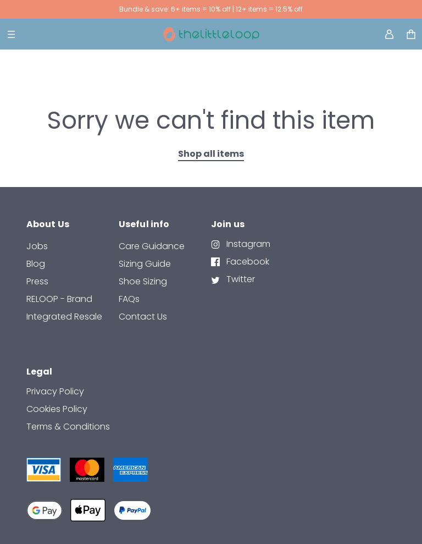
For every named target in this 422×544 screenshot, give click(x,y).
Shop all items (211, 153)
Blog (35, 263)
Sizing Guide (145, 263)
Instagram (247, 244)
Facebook (246, 261)
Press (37, 281)
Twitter (239, 279)
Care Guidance (152, 246)
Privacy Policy (55, 391)
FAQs (129, 299)
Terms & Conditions (68, 426)
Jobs (37, 246)
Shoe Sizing (143, 281)
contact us (143, 316)
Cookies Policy (56, 409)
